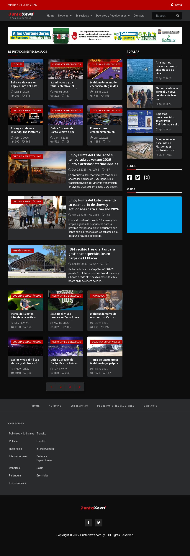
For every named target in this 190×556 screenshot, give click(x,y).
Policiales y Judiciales (21, 433)
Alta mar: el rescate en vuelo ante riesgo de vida (166, 68)
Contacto (139, 15)
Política (13, 441)
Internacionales (18, 456)
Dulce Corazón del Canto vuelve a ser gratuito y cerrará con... (62, 134)
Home (50, 15)
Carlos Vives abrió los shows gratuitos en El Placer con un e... (25, 363)
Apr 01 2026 (165, 104)
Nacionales (15, 448)
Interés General (22, 250)
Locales (17, 64)
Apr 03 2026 (165, 78)
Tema (178, 5)
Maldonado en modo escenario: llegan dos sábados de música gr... (104, 88)
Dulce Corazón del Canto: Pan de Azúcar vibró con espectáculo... (64, 365)
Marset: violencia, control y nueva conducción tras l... (167, 93)
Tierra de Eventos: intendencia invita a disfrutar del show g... (25, 317)
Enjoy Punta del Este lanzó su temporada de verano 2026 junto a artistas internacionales (93, 159)
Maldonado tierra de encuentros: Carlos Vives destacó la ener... (105, 317)
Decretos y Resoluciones (113, 15)
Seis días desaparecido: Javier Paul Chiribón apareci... (167, 119)
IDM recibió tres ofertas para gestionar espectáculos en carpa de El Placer (91, 254)
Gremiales (42, 475)
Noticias (65, 15)
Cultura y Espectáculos (66, 64)
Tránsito (41, 433)
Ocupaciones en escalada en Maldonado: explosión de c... (166, 145)
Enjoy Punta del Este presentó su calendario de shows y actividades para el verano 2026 (93, 204)
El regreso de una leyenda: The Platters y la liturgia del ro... (25, 132)
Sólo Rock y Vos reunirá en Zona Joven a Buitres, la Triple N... (64, 317)
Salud (40, 467)
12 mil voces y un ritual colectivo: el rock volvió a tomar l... (64, 86)
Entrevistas (84, 15)
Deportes (14, 467)
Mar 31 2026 (165, 155)
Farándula (98, 296)
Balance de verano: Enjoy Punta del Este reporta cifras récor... (24, 86)
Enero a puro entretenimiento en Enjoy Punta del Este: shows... (103, 134)
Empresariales (17, 483)
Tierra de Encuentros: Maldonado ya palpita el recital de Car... (104, 363)
